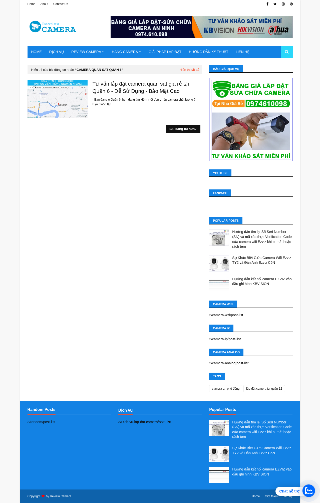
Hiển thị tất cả (189, 70)
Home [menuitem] (36, 52)
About (44, 4)
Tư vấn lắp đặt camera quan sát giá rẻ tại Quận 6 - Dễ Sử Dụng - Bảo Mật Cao (141, 87)
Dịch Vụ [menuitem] (56, 52)
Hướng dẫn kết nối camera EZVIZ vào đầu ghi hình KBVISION (261, 281)
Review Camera (60, 496)
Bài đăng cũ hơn (182, 129)
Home (32, 4)
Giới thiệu (271, 496)
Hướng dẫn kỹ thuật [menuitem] (208, 52)
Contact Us (60, 4)
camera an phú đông (225, 388)
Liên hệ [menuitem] (242, 52)
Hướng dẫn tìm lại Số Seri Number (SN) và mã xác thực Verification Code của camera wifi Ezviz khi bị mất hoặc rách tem (262, 239)
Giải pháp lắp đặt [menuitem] (165, 52)
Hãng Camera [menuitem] (125, 52)
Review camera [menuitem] (86, 52)
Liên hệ (288, 496)
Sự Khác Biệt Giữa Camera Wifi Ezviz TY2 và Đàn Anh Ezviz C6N (261, 260)
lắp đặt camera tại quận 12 (264, 388)
